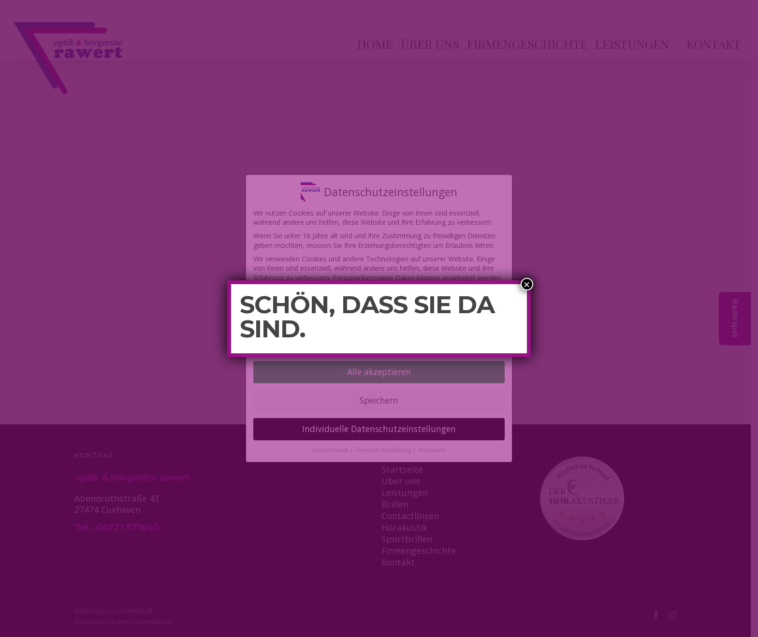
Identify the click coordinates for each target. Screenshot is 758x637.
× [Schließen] (527, 284)
